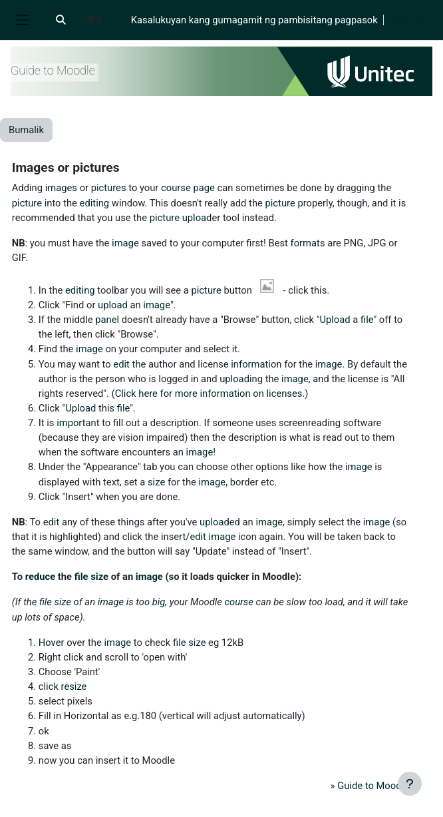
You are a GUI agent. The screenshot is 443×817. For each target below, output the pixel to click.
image (125, 243)
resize (74, 686)
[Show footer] (410, 784)
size (156, 482)
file (367, 320)
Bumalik (26, 130)
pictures (108, 188)
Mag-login (410, 20)
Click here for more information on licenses (209, 394)
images (61, 188)
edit (121, 364)
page (203, 188)
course (176, 188)
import (71, 423)
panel (107, 320)
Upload (334, 320)
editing (95, 203)
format (305, 243)
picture (27, 203)
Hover (52, 643)
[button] (61, 20)
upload (197, 218)
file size (91, 577)
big (159, 602)
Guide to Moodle (373, 786)
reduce (40, 577)
